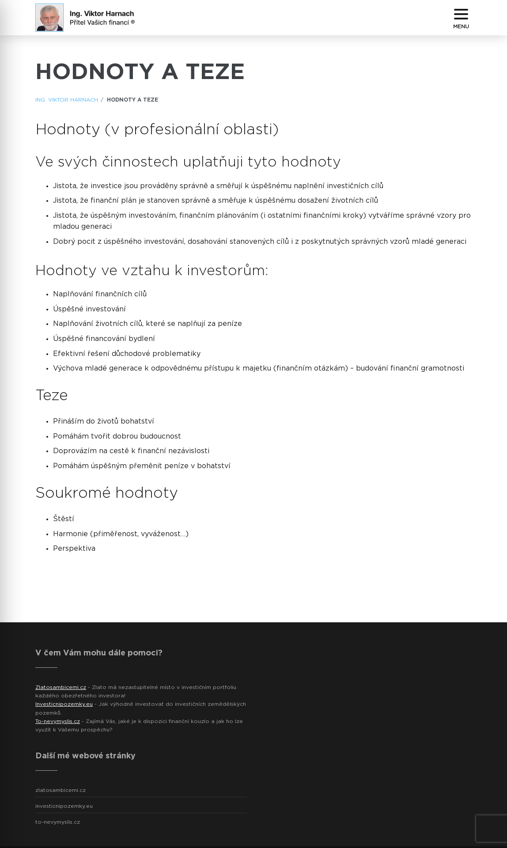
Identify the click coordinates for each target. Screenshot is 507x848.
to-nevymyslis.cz (57, 822)
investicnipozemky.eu (64, 806)
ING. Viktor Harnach (66, 99)
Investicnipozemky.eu (64, 704)
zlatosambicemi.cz (60, 790)
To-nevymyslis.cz (57, 721)
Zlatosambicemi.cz (60, 687)
